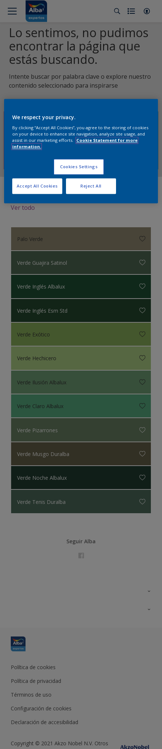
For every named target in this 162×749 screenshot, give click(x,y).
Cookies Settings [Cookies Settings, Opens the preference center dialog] (78, 167)
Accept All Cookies (37, 186)
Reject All (91, 186)
